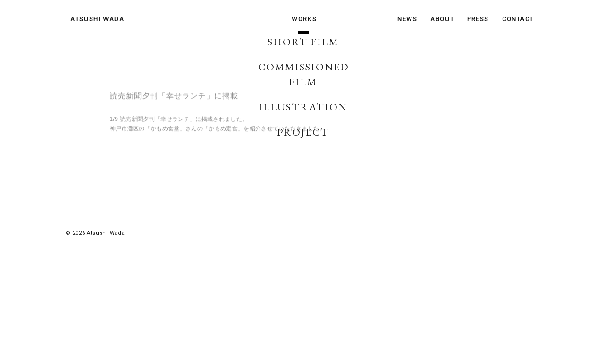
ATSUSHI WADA (97, 19)
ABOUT (442, 19)
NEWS (407, 19)
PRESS (478, 19)
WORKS (304, 19)
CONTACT (518, 19)
